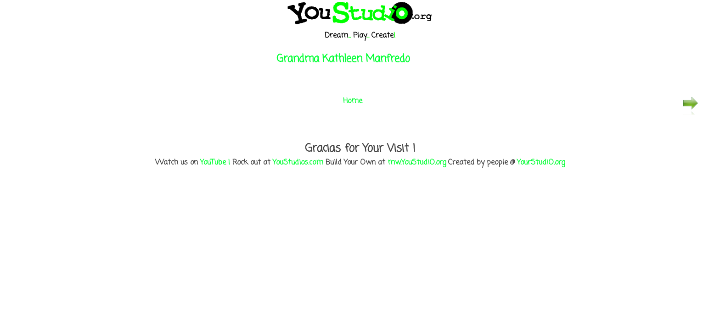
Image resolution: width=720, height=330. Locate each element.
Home (352, 101)
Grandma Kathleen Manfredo (343, 59)
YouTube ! (215, 162)
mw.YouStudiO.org (417, 162)
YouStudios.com (298, 162)
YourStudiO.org (541, 162)
